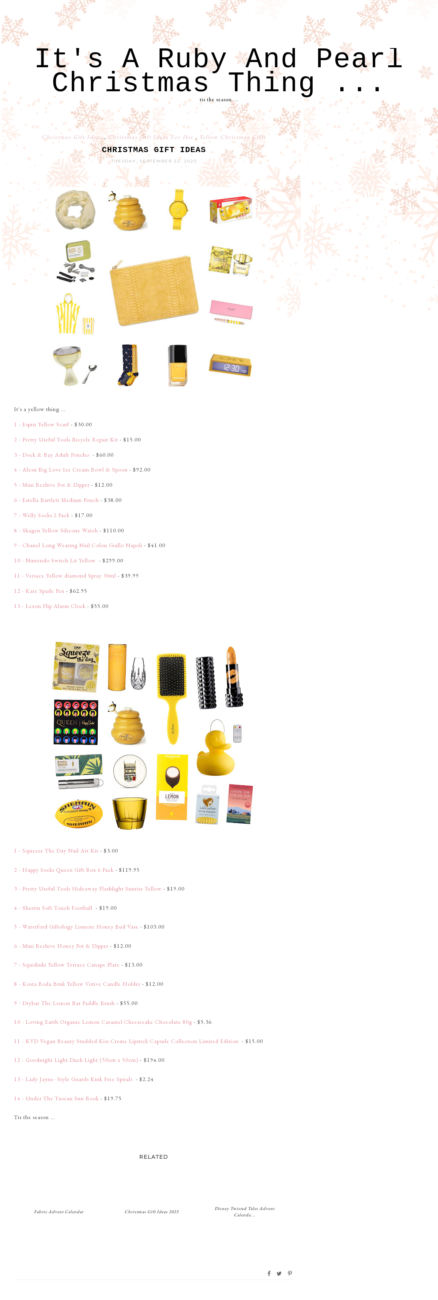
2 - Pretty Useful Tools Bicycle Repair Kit (66, 439)
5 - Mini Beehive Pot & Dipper (52, 484)
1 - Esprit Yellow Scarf (41, 424)
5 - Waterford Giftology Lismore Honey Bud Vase (76, 926)
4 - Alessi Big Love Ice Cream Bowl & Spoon (71, 469)
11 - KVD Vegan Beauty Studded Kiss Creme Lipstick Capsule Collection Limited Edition (127, 1041)
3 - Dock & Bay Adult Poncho (52, 454)
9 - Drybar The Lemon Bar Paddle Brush (64, 1003)
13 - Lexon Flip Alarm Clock (50, 606)
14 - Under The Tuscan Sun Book (56, 1098)
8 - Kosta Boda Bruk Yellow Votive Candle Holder (77, 983)
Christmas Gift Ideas (73, 136)
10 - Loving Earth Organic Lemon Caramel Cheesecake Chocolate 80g (103, 1021)
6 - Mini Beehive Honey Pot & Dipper (61, 945)
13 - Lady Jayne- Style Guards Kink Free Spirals (74, 1079)
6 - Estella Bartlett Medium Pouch (56, 500)
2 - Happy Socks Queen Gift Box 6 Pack (64, 869)
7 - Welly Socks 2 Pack (42, 515)
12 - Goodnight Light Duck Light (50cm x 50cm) (76, 1059)
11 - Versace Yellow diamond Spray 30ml (65, 575)
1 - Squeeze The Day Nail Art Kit (56, 850)
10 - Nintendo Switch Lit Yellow (55, 560)
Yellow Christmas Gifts (232, 136)
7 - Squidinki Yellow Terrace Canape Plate (67, 964)
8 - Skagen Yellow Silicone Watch (56, 530)
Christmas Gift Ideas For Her (151, 136)
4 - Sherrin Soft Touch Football (54, 907)
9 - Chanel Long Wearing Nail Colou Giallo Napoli (78, 545)
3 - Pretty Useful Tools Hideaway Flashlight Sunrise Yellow (88, 888)
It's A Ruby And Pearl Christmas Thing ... (219, 72)
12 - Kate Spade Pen (39, 590)
